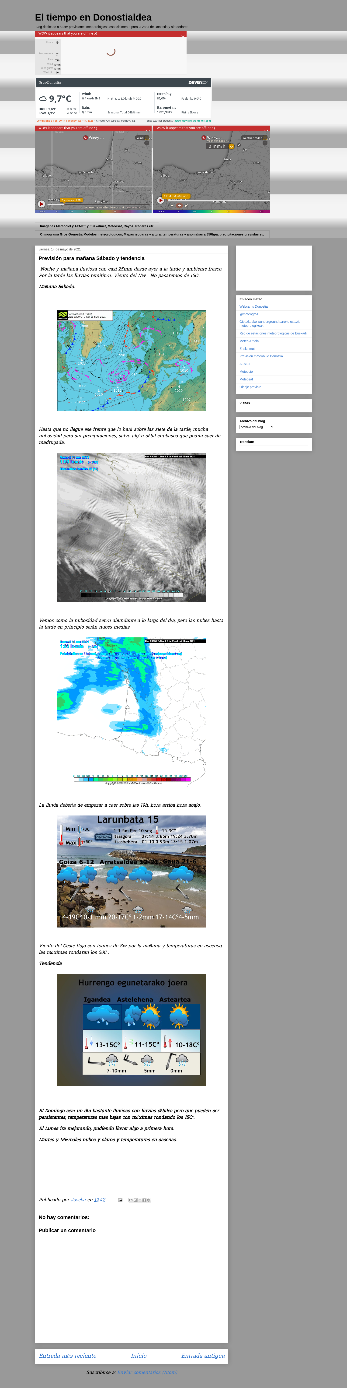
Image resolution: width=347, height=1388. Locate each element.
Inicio (138, 1356)
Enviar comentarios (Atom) (147, 1372)
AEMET (245, 364)
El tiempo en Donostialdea (93, 17)
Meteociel (246, 371)
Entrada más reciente (67, 1356)
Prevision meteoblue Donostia (261, 356)
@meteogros (248, 314)
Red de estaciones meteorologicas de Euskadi (273, 333)
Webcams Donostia (253, 306)
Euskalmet (247, 349)
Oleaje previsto (250, 387)
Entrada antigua (203, 1356)
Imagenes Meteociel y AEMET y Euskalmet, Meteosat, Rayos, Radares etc (97, 226)
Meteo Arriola (249, 341)
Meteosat (246, 379)
